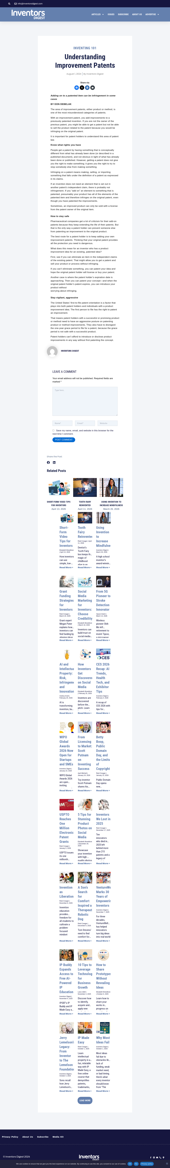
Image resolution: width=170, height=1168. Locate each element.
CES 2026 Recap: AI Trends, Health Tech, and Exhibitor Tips (102, 677)
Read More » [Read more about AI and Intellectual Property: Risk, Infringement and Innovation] (66, 713)
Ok (130, 1164)
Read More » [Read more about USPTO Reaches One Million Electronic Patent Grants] (66, 863)
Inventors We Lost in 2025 (103, 819)
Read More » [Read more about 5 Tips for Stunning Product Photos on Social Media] (85, 863)
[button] (9, 4)
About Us (137, 14)
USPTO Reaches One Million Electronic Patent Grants (67, 828)
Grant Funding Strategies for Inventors (67, 600)
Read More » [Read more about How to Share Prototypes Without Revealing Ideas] (103, 1014)
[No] (167, 1164)
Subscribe (123, 14)
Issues (111, 14)
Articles (98, 14)
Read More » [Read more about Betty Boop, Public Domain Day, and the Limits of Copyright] (103, 790)
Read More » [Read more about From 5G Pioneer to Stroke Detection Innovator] (103, 640)
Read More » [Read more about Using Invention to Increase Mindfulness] (103, 567)
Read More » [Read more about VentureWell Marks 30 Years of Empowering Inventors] (103, 941)
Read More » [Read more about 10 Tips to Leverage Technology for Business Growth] (85, 1014)
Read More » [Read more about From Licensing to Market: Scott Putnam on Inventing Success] (85, 790)
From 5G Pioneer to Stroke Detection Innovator (103, 600)
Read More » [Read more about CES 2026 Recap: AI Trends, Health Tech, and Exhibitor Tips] (103, 713)
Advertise (152, 14)
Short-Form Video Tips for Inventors (66, 537)
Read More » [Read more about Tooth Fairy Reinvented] (85, 567)
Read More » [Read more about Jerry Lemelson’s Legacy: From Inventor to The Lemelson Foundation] (66, 1091)
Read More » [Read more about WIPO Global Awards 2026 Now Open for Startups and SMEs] (66, 790)
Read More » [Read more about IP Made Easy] (85, 1091)
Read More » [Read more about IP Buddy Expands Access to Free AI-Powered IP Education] (66, 1014)
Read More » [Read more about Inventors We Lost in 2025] (103, 863)
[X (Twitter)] (82, 87)
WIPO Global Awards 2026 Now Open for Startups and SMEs (66, 750)
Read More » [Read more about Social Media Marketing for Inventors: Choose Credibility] (85, 640)
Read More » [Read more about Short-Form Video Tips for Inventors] (66, 567)
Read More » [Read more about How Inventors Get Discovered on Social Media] (85, 713)
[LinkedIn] (87, 87)
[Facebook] (76, 87)
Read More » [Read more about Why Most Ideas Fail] (103, 1091)
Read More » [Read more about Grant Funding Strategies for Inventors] (66, 640)
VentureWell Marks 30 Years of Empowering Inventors (104, 896)
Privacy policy (146, 1164)
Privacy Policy (10, 1137)
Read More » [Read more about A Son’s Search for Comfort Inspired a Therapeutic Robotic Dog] (85, 941)
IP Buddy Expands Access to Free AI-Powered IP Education (66, 978)
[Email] (92, 87)
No (136, 1164)
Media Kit (58, 1137)
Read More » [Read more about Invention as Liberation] (66, 941)
